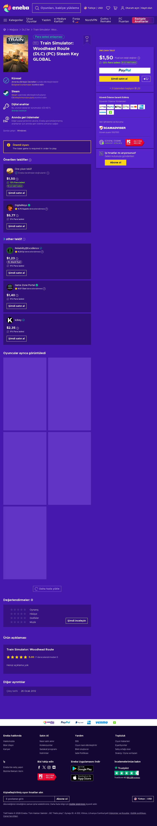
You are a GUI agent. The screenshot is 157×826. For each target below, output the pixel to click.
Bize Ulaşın (8, 745)
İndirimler (44, 753)
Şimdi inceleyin (77, 621)
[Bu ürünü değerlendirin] (18, 657)
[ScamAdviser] (112, 128)
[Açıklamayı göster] (46, 209)
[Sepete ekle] (146, 79)
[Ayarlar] (93, 8)
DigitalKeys (21, 205)
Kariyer (6, 749)
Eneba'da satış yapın (13, 767)
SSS (77, 741)
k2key (18, 320)
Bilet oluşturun (82, 749)
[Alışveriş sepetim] (115, 8)
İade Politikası (81, 753)
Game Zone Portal (25, 285)
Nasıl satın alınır (47, 741)
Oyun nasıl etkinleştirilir (86, 745)
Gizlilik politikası (138, 813)
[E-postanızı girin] (29, 799)
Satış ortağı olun (123, 749)
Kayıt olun (146, 8)
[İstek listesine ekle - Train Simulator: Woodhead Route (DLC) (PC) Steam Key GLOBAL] (87, 40)
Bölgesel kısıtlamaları (22, 85)
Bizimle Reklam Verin (13, 771)
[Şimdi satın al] (124, 70)
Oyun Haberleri (122, 741)
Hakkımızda (9, 741)
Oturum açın (130, 8)
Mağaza (14, 30)
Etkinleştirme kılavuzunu (23, 98)
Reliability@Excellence (27, 248)
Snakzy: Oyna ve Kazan (126, 753)
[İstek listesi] (108, 8)
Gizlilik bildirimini (77, 804)
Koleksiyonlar (46, 745)
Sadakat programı (48, 749)
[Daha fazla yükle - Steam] (6, 93)
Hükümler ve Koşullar (119, 813)
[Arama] (56, 8)
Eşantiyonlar (121, 745)
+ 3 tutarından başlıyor (125, 88)
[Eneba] (16, 8)
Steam (14, 95)
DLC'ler (26, 30)
